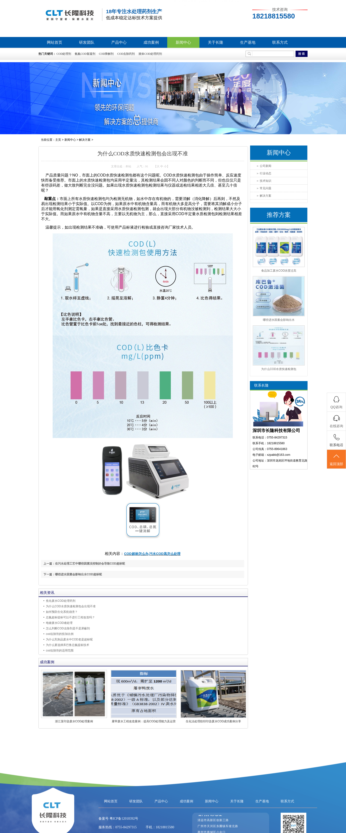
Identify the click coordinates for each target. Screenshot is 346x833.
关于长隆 (215, 42)
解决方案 (85, 139)
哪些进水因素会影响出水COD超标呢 (78, 574)
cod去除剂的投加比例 (60, 634)
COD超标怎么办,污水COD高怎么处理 (152, 554)
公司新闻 (265, 166)
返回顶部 (336, 459)
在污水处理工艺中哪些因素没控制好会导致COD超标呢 (90, 563)
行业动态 (265, 173)
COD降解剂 (106, 53)
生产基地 (247, 42)
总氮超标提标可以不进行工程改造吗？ (70, 617)
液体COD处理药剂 (150, 53)
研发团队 (86, 42)
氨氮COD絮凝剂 (85, 53)
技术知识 (265, 180)
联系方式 (280, 42)
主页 (58, 139)
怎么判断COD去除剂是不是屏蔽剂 (68, 628)
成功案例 (151, 42)
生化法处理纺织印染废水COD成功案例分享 (213, 721)
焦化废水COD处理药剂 (60, 600)
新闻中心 (183, 42)
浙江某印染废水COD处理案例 (74, 721)
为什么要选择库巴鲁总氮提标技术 (67, 645)
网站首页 (54, 42)
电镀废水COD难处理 (59, 623)
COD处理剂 (63, 53)
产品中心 (119, 42)
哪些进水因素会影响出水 (279, 320)
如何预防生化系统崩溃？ (62, 612)
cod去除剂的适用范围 (60, 650)
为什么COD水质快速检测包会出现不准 (71, 606)
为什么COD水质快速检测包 (279, 369)
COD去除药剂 (126, 53)
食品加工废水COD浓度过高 (279, 270)
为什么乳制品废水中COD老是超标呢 (69, 639)
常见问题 (265, 188)
